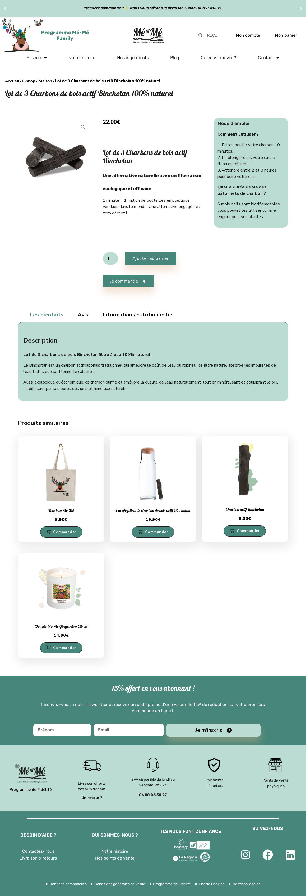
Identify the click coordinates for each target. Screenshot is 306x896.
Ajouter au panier (150, 258)
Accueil (12, 80)
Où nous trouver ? (218, 57)
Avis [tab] (83, 314)
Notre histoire (81, 57)
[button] (5, 8)
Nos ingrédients (133, 57)
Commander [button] (64, 531)
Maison (45, 80)
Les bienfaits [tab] (47, 314)
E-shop (37, 58)
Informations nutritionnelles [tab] (138, 314)
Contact (268, 58)
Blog (174, 57)
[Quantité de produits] (110, 258)
